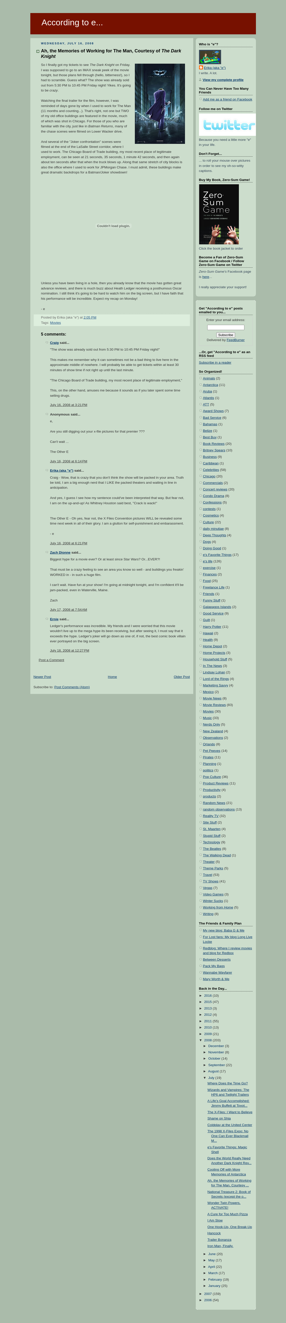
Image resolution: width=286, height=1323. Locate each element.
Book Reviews (214, 444)
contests (209, 509)
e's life (208, 561)
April (212, 1267)
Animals (209, 378)
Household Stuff (215, 659)
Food (207, 581)
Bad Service (212, 418)
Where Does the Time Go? (228, 1083)
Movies (55, 323)
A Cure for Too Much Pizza (228, 1214)
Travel (207, 875)
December (216, 1046)
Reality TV (211, 816)
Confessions (212, 502)
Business (210, 457)
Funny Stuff (211, 600)
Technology (211, 842)
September (217, 1065)
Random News (214, 803)
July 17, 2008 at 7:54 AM (68, 610)
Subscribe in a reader (215, 362)
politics (208, 770)
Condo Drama (213, 496)
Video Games (213, 894)
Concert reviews (215, 489)
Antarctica (210, 385)
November (216, 1052)
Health (208, 640)
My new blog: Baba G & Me (224, 930)
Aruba (207, 391)
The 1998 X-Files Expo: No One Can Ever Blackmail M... (228, 1136)
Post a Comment (51, 660)
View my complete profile (223, 80)
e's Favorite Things (217, 555)
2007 (208, 1294)
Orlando (209, 744)
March (213, 1273)
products (209, 796)
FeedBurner (236, 340)
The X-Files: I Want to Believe (230, 1112)
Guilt (206, 620)
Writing (208, 914)
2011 (208, 1021)
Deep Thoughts (214, 535)
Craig (54, 343)
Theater (209, 862)
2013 (208, 1008)
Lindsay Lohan (214, 672)
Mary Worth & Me (216, 979)
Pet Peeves (212, 751)
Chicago (209, 476)
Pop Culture (212, 777)
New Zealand (213, 731)
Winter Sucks (213, 901)
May (212, 1260)
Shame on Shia (219, 1118)
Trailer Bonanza (220, 1240)
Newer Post (42, 677)
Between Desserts (217, 959)
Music (207, 718)
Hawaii (208, 633)
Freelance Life (214, 587)
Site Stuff (210, 822)
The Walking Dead (217, 855)
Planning (209, 764)
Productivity (212, 790)
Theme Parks (213, 868)
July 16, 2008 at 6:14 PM (68, 461)
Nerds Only (211, 724)
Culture (208, 522)
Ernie (54, 619)
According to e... (72, 22)
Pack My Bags (214, 966)
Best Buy (210, 437)
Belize (207, 431)
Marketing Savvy (215, 685)
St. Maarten (212, 829)
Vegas (208, 888)
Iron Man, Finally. (220, 1246)
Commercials (213, 483)
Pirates (208, 757)
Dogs (207, 542)
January (214, 1286)
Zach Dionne (60, 552)
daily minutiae (213, 529)
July (211, 1078)
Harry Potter (212, 627)
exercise (209, 568)
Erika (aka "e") (61, 470)
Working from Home (218, 907)
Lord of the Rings (216, 679)
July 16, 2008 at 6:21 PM (68, 543)
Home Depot (212, 646)
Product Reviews (216, 783)
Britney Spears (214, 450)
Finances (210, 574)
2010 (208, 1027)
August (214, 1071)
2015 (208, 1002)
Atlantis (208, 398)
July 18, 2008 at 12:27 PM (69, 650)
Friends (208, 594)
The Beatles (212, 849)
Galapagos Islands (217, 607)
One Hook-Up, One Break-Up (230, 1227)
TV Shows (211, 881)
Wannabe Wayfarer (217, 972)
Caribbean (211, 463)
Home (112, 677)
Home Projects (214, 653)
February (215, 1279)
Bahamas (210, 424)
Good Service (213, 613)
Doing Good (212, 548)
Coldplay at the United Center (230, 1125)
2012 (208, 1014)
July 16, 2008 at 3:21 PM (68, 405)
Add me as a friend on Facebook (227, 99)
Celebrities (211, 470)
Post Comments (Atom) (72, 687)
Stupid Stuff (212, 836)
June (212, 1254)
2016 (208, 995)
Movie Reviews (214, 705)
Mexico (208, 692)
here (205, 277)
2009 (208, 1034)
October (214, 1058)
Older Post (182, 677)
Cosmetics (211, 515)
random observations (219, 809)
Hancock (214, 1233)
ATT (206, 404)
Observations (213, 738)
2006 (208, 1300)
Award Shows (213, 411)
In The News (212, 666)
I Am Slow (215, 1220)
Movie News (212, 698)
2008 (208, 1040)
